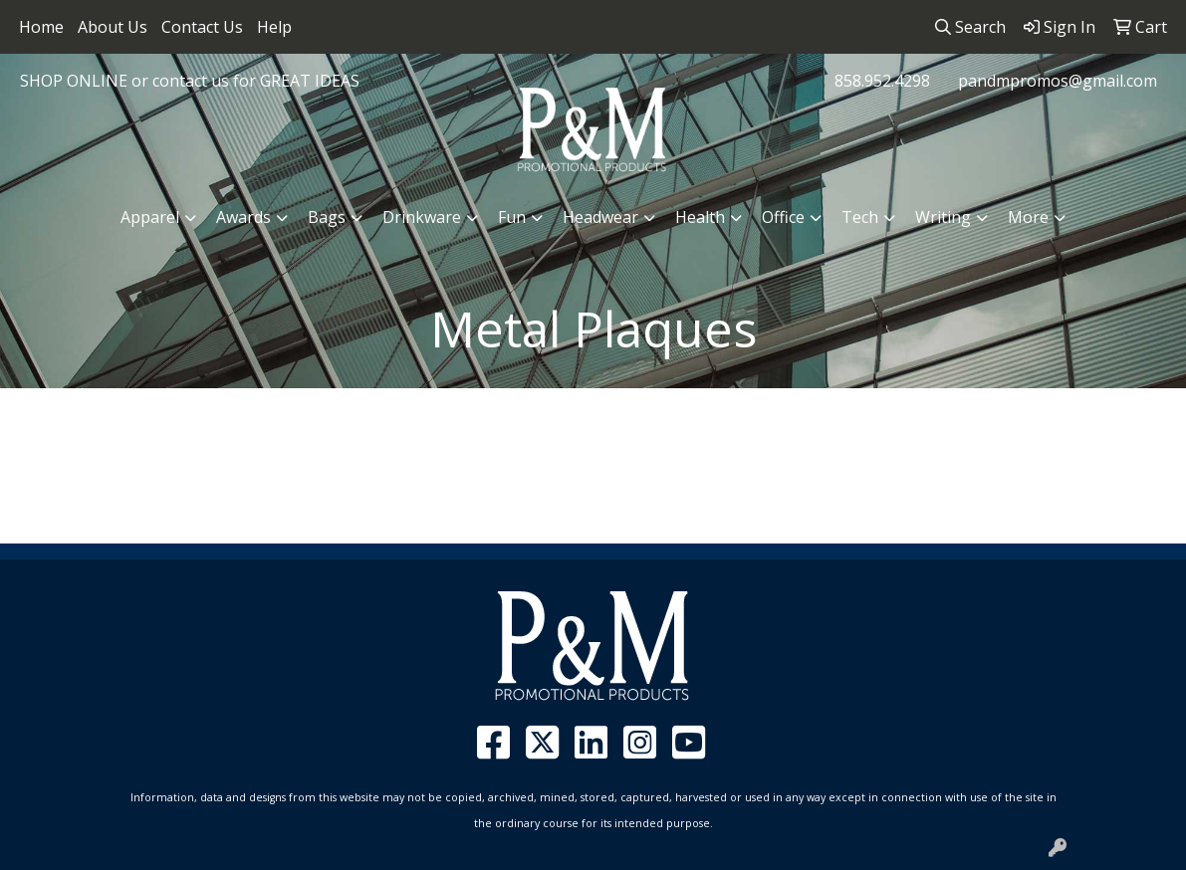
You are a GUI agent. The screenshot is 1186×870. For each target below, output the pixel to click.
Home (41, 27)
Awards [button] (243, 217)
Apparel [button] (149, 217)
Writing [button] (943, 217)
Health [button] (700, 217)
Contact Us (202, 27)
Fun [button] (512, 217)
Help (274, 27)
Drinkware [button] (421, 217)
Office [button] (783, 217)
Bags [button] (327, 217)
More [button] (1028, 217)
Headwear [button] (600, 217)
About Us (112, 27)
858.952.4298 (882, 81)
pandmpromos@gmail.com (1057, 81)
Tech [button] (859, 217)
